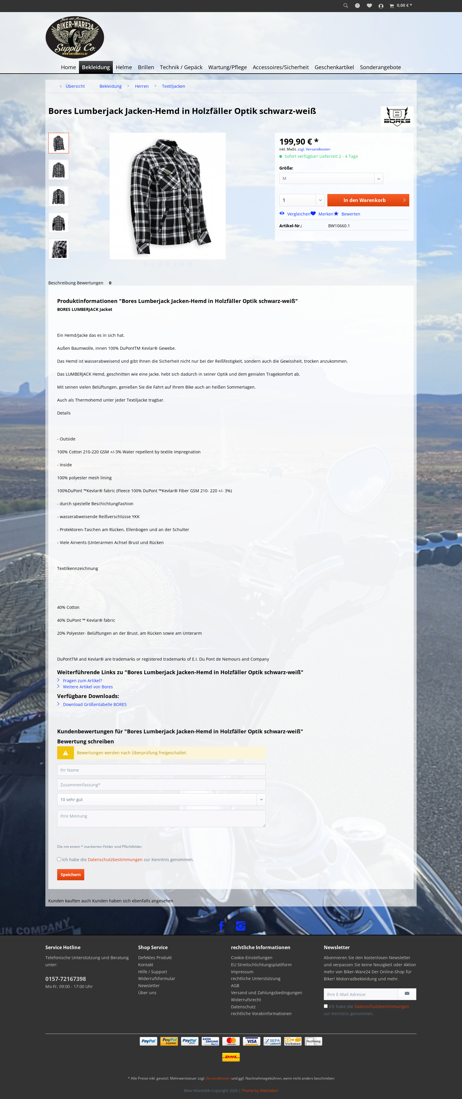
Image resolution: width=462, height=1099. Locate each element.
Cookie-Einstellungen (252, 957)
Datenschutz (243, 1007)
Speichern (71, 874)
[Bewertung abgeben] (161, 799)
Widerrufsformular (156, 978)
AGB (235, 985)
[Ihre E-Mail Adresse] (361, 994)
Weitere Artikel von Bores (85, 686)
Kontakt (145, 964)
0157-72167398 (65, 979)
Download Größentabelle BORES (92, 704)
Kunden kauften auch (69, 901)
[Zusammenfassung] (161, 784)
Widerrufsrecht (246, 999)
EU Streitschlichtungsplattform (261, 964)
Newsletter (149, 985)
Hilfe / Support (152, 971)
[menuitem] (346, 6)
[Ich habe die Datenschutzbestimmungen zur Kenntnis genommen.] (59, 859)
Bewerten (347, 214)
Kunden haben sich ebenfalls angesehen (132, 901)
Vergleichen (295, 214)
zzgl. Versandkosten (314, 149)
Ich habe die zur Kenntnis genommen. (128, 859)
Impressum (242, 971)
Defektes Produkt (155, 957)
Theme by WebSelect (260, 1090)
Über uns (147, 992)
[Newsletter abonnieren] (407, 994)
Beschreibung (62, 283)
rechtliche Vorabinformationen (261, 1013)
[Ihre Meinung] (161, 818)
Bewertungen (95, 283)
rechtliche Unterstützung (255, 978)
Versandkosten (218, 1078)
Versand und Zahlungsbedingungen (266, 992)
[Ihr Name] (161, 770)
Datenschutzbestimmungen (115, 859)
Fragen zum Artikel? (79, 680)
